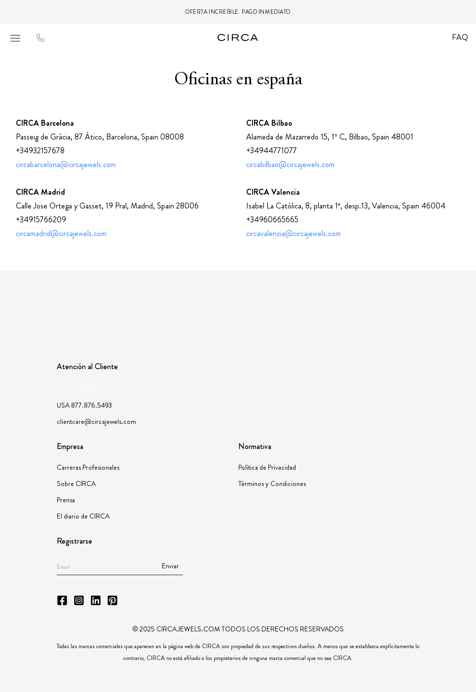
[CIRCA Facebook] (62, 600)
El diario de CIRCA (83, 516)
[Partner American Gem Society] (173, 302)
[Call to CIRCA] (40, 39)
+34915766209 (41, 219)
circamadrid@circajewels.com (61, 233)
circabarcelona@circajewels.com (66, 164)
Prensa (66, 500)
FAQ (460, 37)
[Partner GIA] (94, 302)
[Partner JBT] (244, 302)
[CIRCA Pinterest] (112, 600)
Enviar (170, 566)
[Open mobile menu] (15, 38)
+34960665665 (272, 219)
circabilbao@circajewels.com (290, 164)
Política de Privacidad (267, 467)
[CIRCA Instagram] (78, 600)
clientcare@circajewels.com (96, 421)
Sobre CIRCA (76, 483)
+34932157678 (40, 150)
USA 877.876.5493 (84, 405)
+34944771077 (271, 150)
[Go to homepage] (238, 37)
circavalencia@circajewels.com (293, 233)
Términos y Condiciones (272, 483)
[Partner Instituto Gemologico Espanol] (287, 302)
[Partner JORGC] (327, 302)
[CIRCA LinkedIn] (95, 600)
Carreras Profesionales (88, 467)
